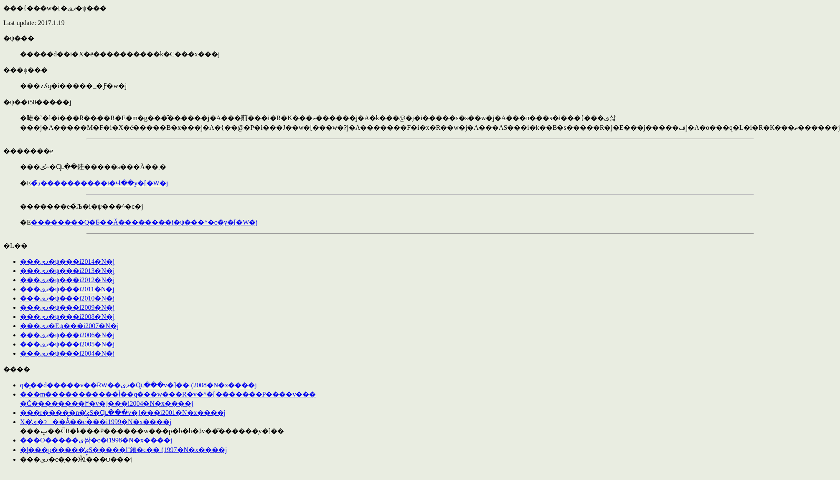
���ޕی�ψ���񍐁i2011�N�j (67, 289)
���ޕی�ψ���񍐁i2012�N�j (67, 279)
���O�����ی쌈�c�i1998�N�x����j (96, 440)
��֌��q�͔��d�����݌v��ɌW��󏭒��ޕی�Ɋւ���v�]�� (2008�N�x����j (138, 385)
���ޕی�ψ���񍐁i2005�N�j (67, 344)
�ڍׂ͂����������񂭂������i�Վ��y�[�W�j (99, 183)
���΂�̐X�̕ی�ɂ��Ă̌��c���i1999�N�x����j (95, 421)
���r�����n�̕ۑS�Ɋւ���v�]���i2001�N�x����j (123, 412)
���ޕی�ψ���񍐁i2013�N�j (67, 270)
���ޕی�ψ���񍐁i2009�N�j (67, 307)
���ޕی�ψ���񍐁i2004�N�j (67, 353)
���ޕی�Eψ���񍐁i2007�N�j (69, 325)
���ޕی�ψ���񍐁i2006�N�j (67, 335)
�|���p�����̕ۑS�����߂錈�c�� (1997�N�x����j (123, 449)
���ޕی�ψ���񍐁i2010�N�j (67, 298)
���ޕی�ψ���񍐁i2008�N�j (67, 316)
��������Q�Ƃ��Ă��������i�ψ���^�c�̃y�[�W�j (144, 222)
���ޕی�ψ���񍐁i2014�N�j (67, 261)
